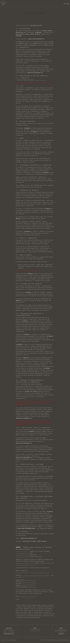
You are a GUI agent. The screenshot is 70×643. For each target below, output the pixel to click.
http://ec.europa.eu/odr (45, 522)
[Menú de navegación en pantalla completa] (68, 3)
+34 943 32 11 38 (61, 629)
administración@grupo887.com (61, 630)
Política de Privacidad (33, 617)
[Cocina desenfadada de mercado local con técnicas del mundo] (17, 3)
